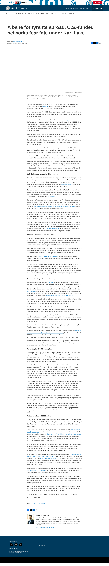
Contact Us (42, 548)
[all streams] (97, 11)
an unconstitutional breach (48, 461)
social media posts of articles (36, 473)
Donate (99, 4)
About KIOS (44, 16)
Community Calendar (68, 16)
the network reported (52, 232)
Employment (42, 545)
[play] (8, 11)
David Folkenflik (18, 44)
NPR (34, 506)
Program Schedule (19, 16)
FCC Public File (64, 545)
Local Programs (33, 16)
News (7, 16)
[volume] (12, 11)
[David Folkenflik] (30, 522)
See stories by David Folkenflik (46, 530)
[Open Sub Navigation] (10, 16)
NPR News (42, 506)
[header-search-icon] (91, 4)
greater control (71, 123)
